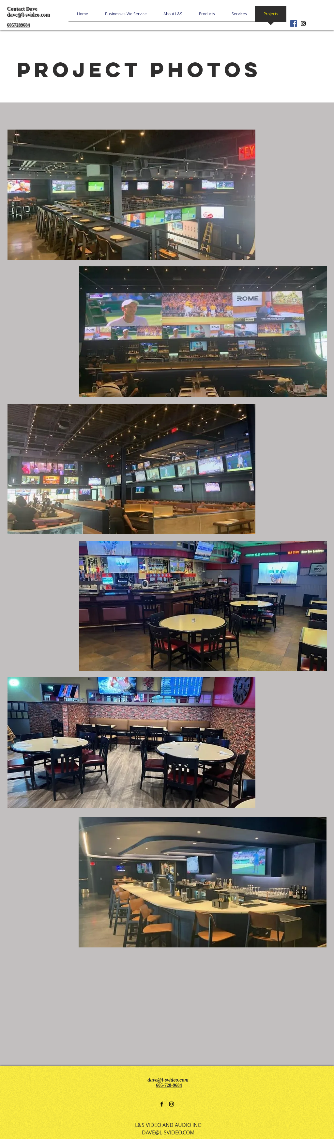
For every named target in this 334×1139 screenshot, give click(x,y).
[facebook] (162, 1104)
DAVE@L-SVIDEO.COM (168, 1132)
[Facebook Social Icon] (293, 23)
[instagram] (303, 23)
